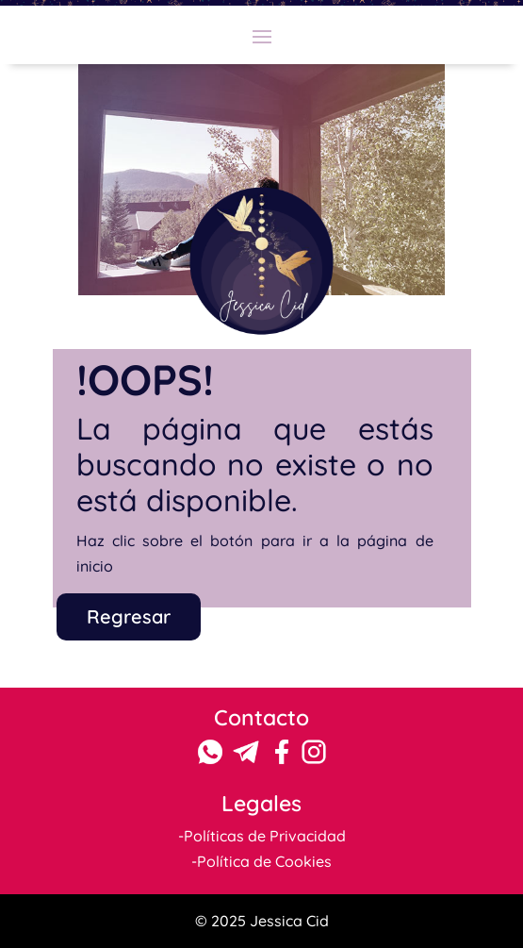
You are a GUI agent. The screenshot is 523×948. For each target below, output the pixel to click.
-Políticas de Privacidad (262, 835)
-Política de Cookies (261, 861)
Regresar (129, 616)
